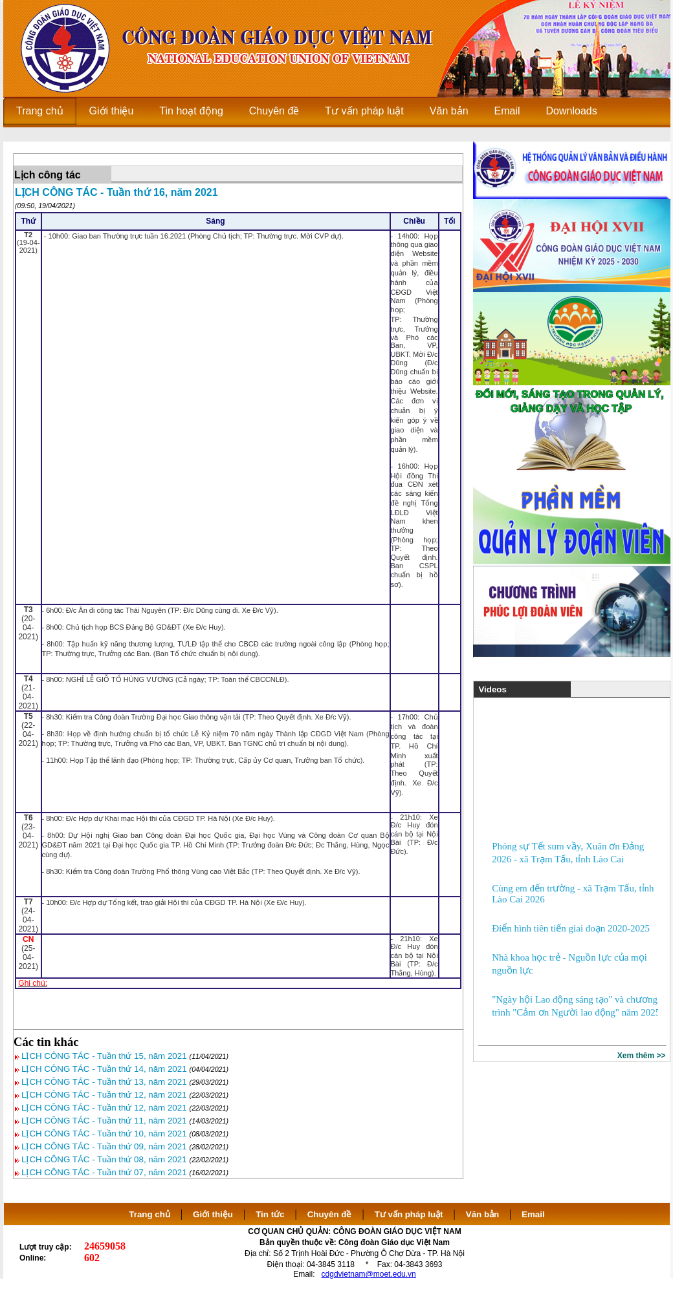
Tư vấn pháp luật (409, 1214)
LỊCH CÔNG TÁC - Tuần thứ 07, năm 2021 (104, 1172)
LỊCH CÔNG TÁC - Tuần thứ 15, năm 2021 (104, 1056)
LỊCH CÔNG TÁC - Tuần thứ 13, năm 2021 (104, 1082)
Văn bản (484, 1214)
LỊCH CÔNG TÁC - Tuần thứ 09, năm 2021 (104, 1146)
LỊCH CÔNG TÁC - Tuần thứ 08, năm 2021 (104, 1159)
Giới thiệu (213, 1214)
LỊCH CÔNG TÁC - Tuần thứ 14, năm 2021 (104, 1069)
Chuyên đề (329, 1214)
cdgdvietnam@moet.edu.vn (369, 1274)
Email (533, 1214)
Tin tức (270, 1214)
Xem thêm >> (641, 1055)
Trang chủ (149, 1214)
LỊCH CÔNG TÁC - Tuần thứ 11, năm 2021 (104, 1120)
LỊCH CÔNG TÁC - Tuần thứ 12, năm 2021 (104, 1095)
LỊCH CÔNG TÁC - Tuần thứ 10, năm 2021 (104, 1133)
